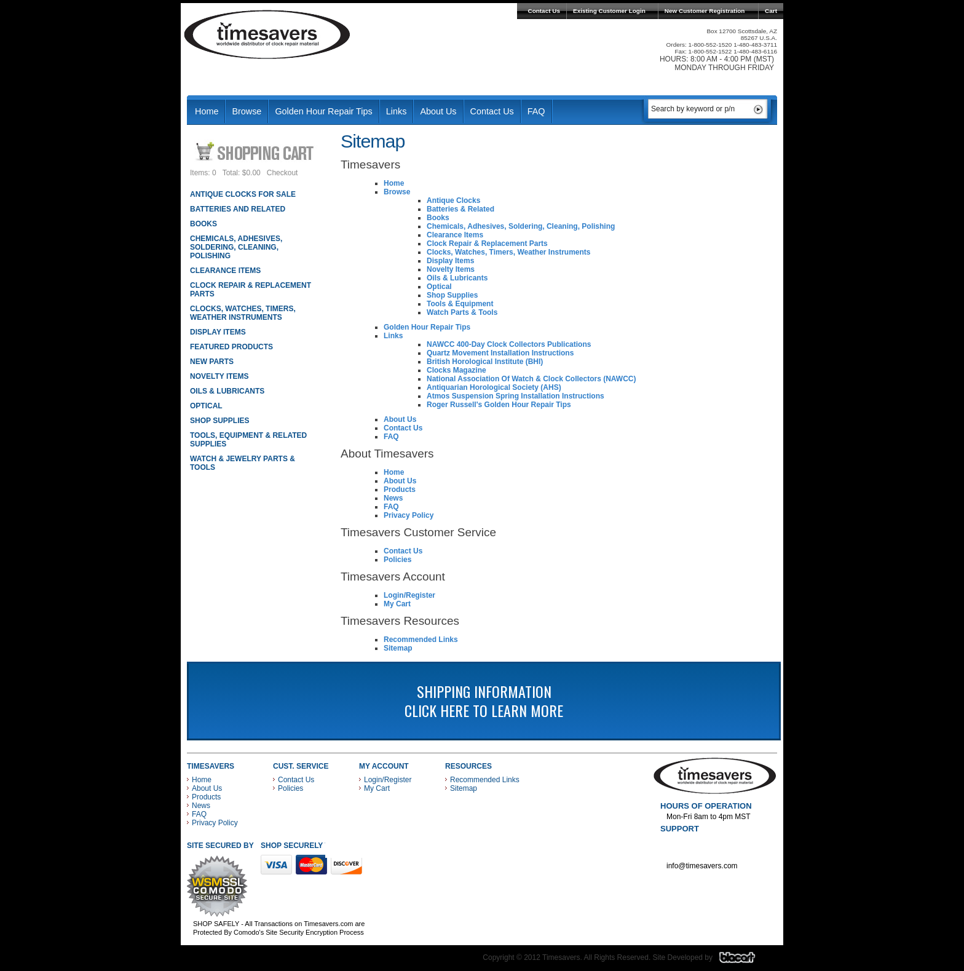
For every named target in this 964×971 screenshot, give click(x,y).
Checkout (282, 172)
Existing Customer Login (609, 10)
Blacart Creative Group (745, 960)
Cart (771, 10)
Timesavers (267, 34)
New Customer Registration (705, 10)
